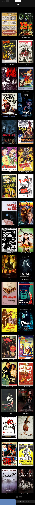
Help (26, 501)
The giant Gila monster (26, 386)
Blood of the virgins (25, 64)
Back (17, 9)
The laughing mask (26, 413)
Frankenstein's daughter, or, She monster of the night (25, 171)
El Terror (9, 171)
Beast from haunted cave (9, 64)
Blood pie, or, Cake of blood (9, 91)
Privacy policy (23, 501)
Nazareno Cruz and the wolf (9, 225)
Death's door (9, 144)
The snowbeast (9, 493)
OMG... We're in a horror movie (25, 252)
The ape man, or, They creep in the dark (9, 359)
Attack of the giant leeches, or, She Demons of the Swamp (26, 37)
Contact (28, 501)
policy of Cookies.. (8, 503)
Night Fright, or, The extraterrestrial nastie (25, 225)
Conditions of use (19, 501)
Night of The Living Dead (9, 252)
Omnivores (9, 279)
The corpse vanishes (9, 386)
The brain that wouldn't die (26, 359)
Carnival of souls (26, 91)
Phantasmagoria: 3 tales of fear (25, 279)
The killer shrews (9, 413)
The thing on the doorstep (25, 493)
